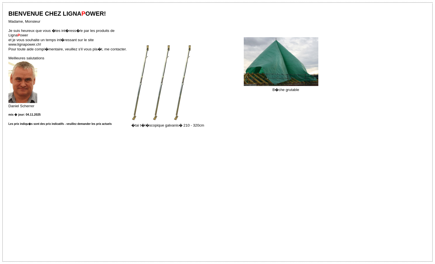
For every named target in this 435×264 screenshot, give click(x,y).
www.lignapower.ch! (24, 44)
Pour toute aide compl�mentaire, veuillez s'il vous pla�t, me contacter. (67, 49)
